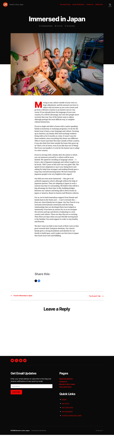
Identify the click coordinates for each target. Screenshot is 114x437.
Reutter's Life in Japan (23, 432)
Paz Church (66, 406)
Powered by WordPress (40, 432)
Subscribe (16, 394)
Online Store (99, 5)
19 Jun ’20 (60, 28)
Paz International (68, 414)
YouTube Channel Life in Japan (73, 418)
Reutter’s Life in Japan (67, 386)
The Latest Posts (65, 5)
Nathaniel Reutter (47, 28)
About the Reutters (78, 5)
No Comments (71, 28)
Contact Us (89, 5)
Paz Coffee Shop (68, 410)
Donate (64, 402)
